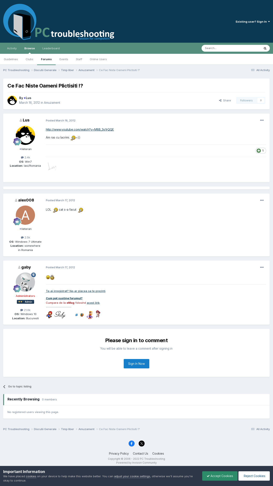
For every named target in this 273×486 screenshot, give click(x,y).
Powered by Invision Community (136, 462)
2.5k (25, 237)
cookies (31, 476)
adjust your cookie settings (132, 476)
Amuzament (52, 102)
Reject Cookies (254, 476)
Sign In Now (136, 363)
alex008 (26, 200)
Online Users (98, 59)
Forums (46, 59)
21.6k (25, 310)
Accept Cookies (220, 476)
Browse (29, 50)
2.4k (25, 157)
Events (64, 59)
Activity (12, 48)
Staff (79, 59)
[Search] (220, 48)
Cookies (158, 453)
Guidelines (11, 59)
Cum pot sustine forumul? (64, 298)
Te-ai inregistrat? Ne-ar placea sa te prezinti (75, 291)
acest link (93, 302)
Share (225, 100)
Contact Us (140, 453)
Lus (27, 98)
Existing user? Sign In (253, 21)
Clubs (29, 59)
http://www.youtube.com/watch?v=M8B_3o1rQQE (80, 129)
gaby (26, 267)
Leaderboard (51, 48)
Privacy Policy (119, 453)
